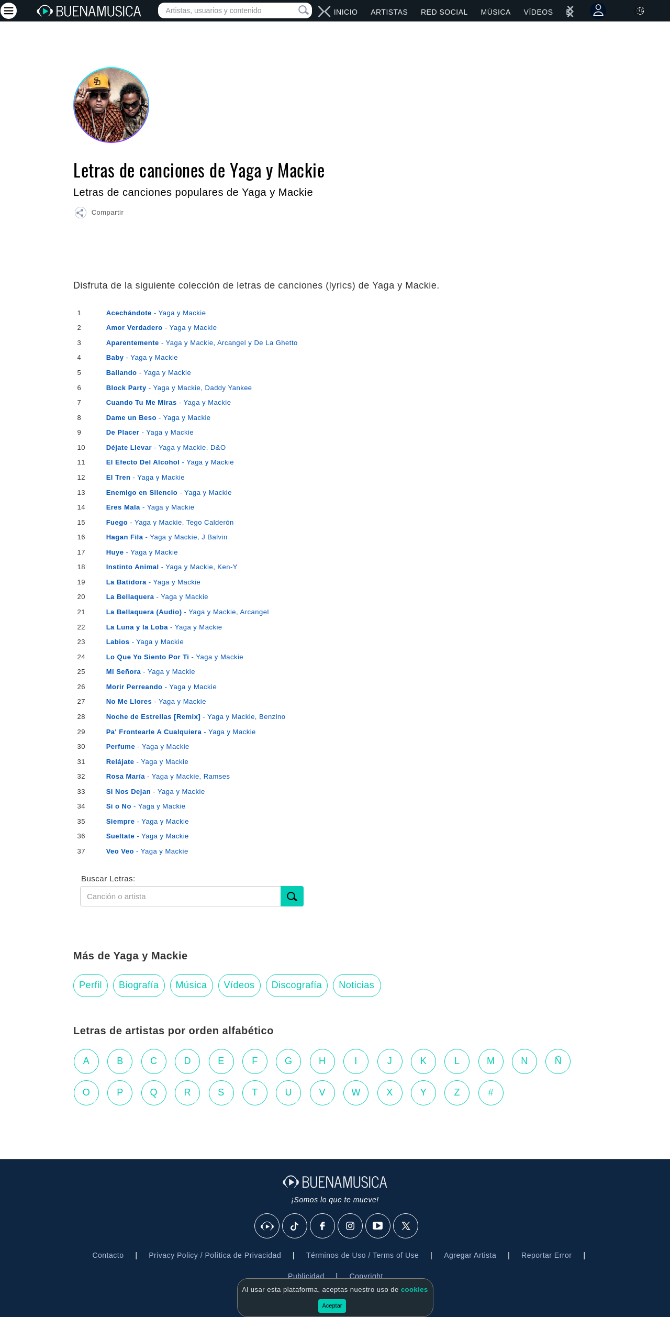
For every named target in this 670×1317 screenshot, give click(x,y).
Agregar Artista (470, 1255)
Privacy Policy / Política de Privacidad (215, 1255)
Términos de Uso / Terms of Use (362, 1255)
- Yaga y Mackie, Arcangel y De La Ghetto (202, 343)
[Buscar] (292, 896)
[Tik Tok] (295, 1226)
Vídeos (538, 12)
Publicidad (306, 1276)
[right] (321, 11)
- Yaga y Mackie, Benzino (196, 717)
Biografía (139, 985)
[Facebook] (323, 1226)
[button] (99, 214)
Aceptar (332, 1305)
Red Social (444, 12)
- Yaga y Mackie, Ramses (168, 776)
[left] (327, 11)
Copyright (366, 1276)
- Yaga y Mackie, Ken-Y (172, 567)
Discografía (297, 985)
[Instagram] (350, 1226)
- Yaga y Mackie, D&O (166, 447)
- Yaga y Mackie (156, 313)
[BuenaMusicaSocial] (267, 1226)
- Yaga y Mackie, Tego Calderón (170, 522)
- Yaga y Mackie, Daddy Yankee (179, 388)
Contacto (108, 1255)
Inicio (346, 12)
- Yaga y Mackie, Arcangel (187, 612)
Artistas (389, 12)
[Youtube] (378, 1226)
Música (495, 12)
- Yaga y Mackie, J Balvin (167, 537)
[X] (406, 1226)
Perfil (90, 985)
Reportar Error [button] (546, 1255)
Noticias (356, 985)
